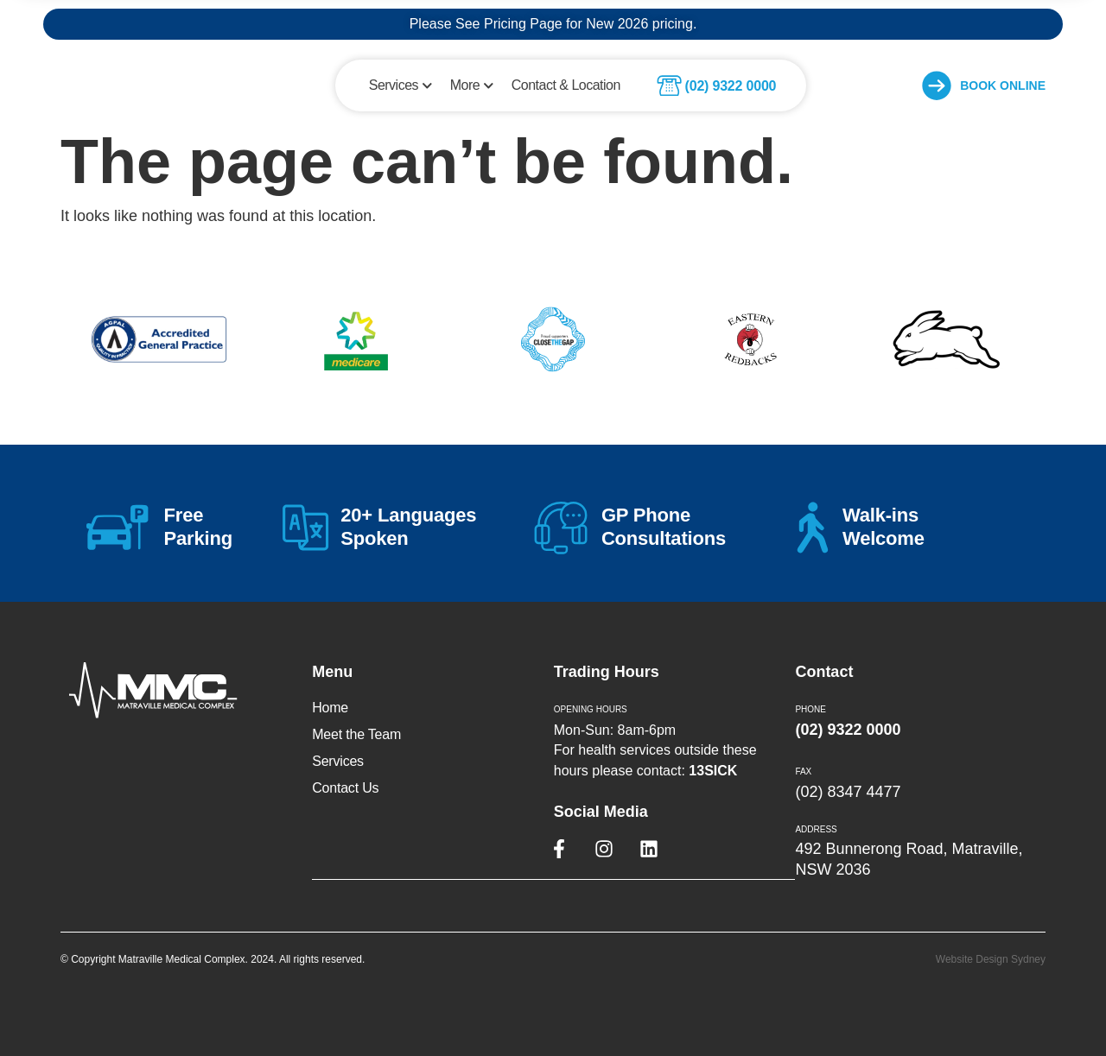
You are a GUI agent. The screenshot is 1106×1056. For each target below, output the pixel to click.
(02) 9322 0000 (847, 729)
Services (401, 85)
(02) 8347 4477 (847, 791)
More (472, 85)
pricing (672, 23)
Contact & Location (566, 85)
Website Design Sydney (991, 959)
